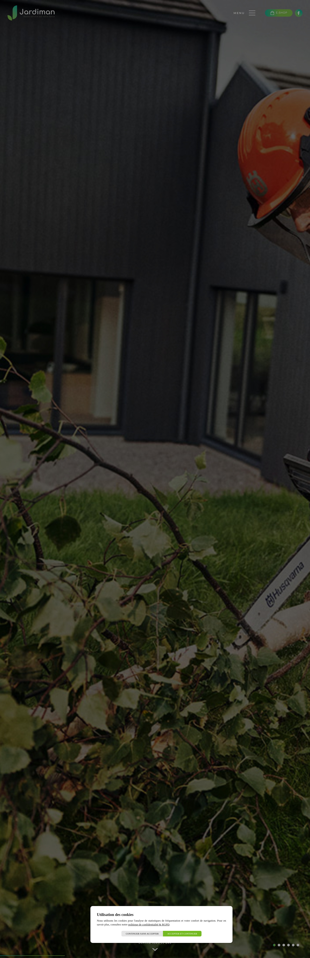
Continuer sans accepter (142, 933)
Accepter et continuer (182, 933)
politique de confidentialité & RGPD (148, 924)
